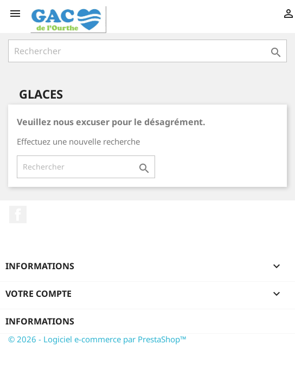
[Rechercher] (147, 51)
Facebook (18, 214)
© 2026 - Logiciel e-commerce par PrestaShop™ (97, 339)
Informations (39, 321)
